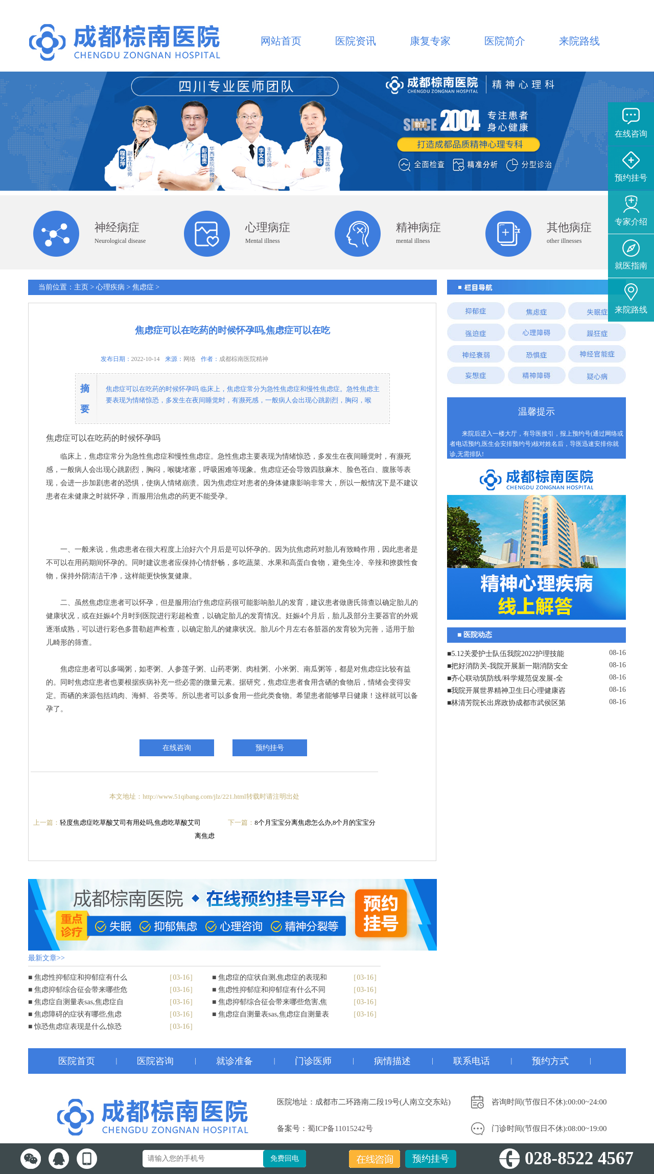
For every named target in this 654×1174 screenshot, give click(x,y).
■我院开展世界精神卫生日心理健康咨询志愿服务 (506, 692)
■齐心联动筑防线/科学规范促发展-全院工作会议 (505, 679)
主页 (81, 287)
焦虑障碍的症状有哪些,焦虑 (78, 1014)
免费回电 (284, 1158)
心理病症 (267, 227)
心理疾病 (110, 287)
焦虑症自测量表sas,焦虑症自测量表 (273, 1014)
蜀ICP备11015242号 (340, 1128)
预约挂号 (430, 1159)
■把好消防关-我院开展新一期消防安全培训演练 (507, 667)
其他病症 (569, 227)
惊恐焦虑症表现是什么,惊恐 (78, 1026)
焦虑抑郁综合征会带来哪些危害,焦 (273, 1002)
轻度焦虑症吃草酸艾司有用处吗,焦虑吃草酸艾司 (130, 822)
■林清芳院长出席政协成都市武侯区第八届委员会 (506, 704)
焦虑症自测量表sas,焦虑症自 (79, 1002)
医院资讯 (355, 41)
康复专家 (430, 41)
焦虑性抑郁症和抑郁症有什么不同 (271, 990)
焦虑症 (143, 287)
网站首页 (281, 41)
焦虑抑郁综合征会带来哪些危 (80, 990)
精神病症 (418, 227)
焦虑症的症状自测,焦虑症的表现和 (273, 977)
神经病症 (117, 227)
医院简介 (504, 41)
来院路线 (579, 41)
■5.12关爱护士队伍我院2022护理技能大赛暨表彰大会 (505, 655)
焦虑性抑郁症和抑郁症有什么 (80, 977)
